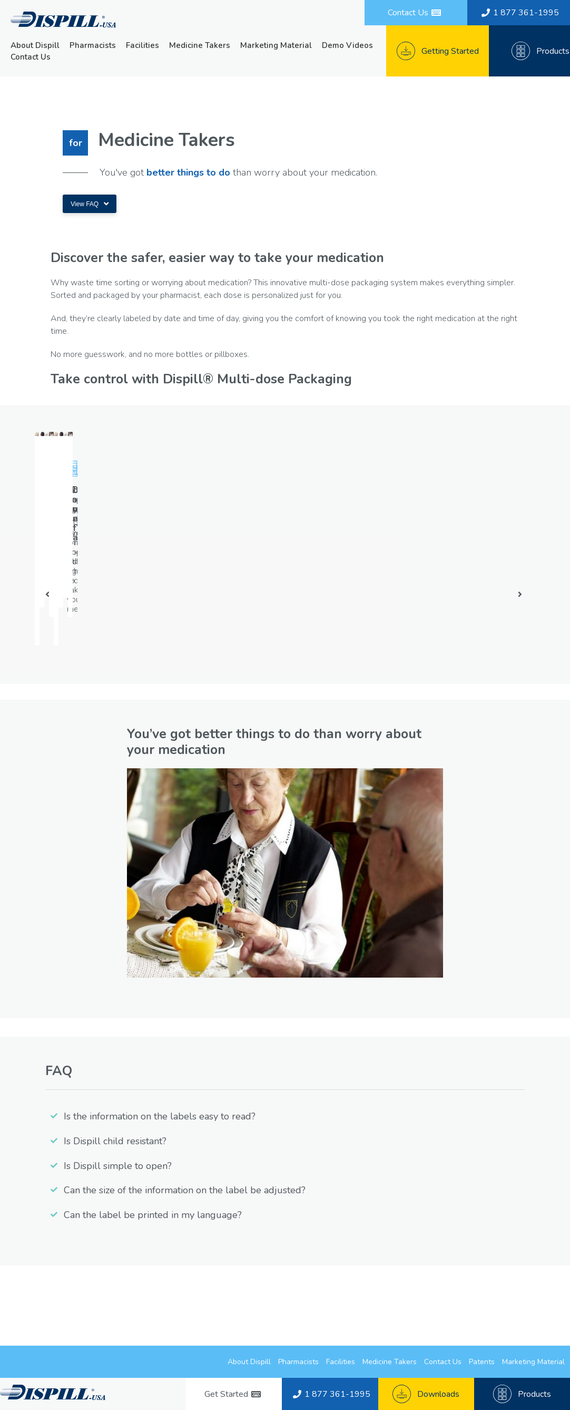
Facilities (142, 45)
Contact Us (31, 57)
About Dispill (35, 45)
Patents (482, 1362)
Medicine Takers (199, 45)
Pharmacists (93, 45)
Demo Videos (347, 45)
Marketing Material (276, 45)
